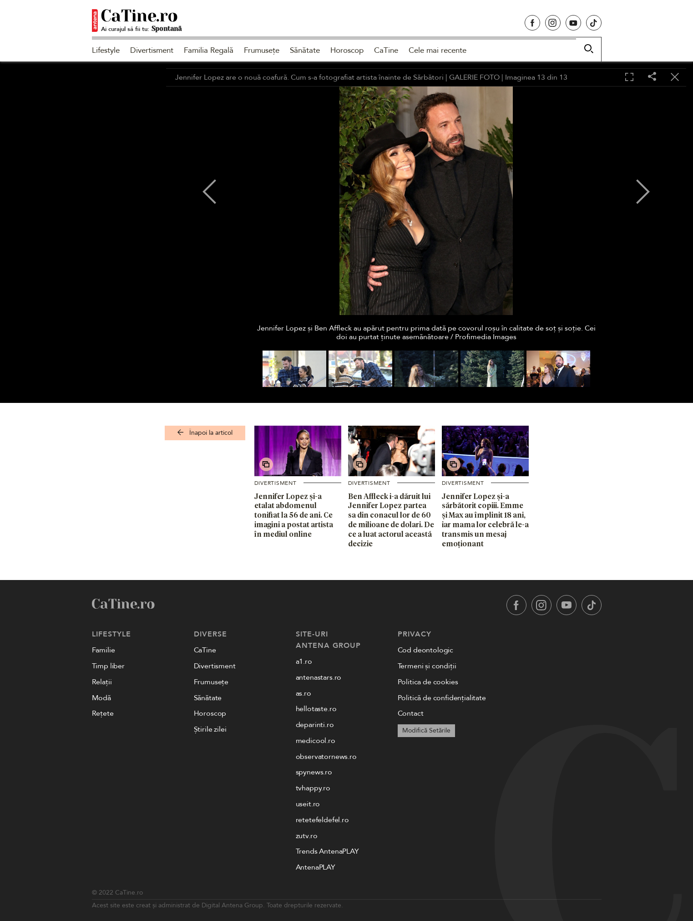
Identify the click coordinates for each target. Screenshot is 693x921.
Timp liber (108, 666)
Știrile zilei (210, 729)
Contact (411, 713)
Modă (101, 698)
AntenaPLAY (315, 867)
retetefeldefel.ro (322, 820)
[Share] (652, 77)
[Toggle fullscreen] (629, 77)
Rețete (103, 713)
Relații (102, 682)
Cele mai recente (437, 50)
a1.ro (304, 661)
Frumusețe (261, 50)
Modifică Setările (426, 730)
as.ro (303, 693)
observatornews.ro (326, 757)
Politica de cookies (428, 682)
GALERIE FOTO (474, 77)
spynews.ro (314, 772)
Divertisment (151, 50)
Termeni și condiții (427, 666)
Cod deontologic (426, 650)
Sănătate (305, 50)
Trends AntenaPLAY (327, 851)
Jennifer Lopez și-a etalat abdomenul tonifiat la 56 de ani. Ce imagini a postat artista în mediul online (293, 515)
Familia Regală (208, 50)
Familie (103, 650)
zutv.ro (307, 836)
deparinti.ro (315, 725)
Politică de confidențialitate (442, 698)
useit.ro (308, 804)
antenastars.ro (319, 677)
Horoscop (347, 50)
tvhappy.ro (313, 788)
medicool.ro (315, 741)
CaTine (386, 50)
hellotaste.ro (316, 709)
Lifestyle (106, 50)
